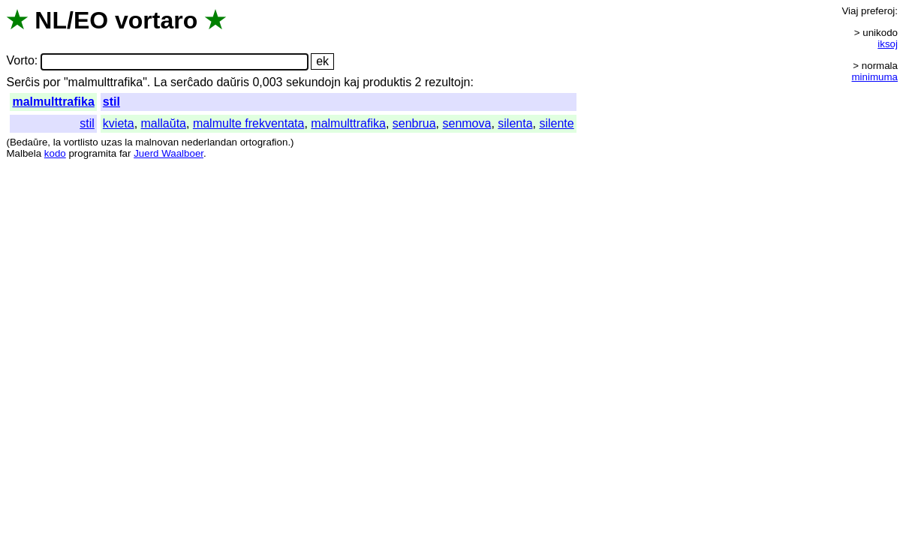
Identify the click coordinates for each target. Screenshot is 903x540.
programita (92, 153)
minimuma (875, 76)
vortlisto (81, 142)
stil (111, 101)
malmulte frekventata (249, 123)
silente (556, 123)
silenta (515, 123)
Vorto (20, 61)
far (125, 153)
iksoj (887, 44)
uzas (111, 142)
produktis (387, 82)
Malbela (23, 153)
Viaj (849, 10)
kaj (351, 82)
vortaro (156, 20)
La (160, 82)
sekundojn (313, 82)
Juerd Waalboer (168, 153)
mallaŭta (163, 123)
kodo (55, 153)
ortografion (264, 142)
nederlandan (209, 142)
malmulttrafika (53, 101)
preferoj (878, 10)
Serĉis (22, 82)
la (57, 142)
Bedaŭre (28, 142)
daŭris (232, 82)
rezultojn (447, 82)
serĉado (191, 82)
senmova (466, 123)
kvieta (118, 123)
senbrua (414, 123)
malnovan (157, 142)
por (51, 82)
